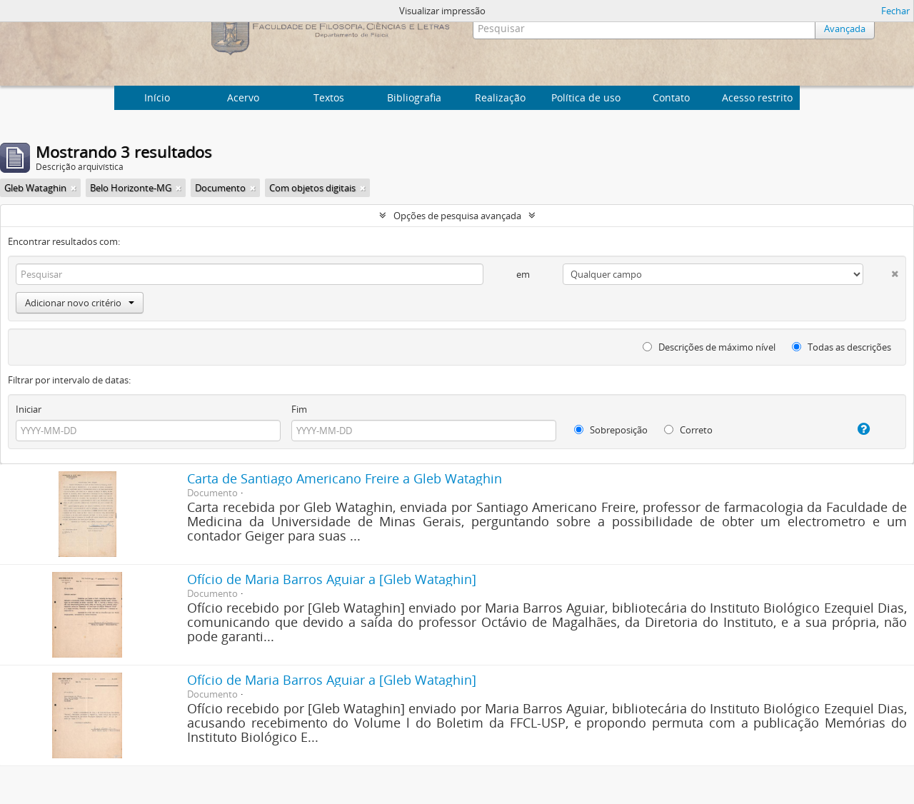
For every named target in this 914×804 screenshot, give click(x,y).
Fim (299, 409)
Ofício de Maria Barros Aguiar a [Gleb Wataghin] (331, 579)
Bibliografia (414, 97)
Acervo (243, 97)
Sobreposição (611, 429)
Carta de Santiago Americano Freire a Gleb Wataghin (344, 478)
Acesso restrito (757, 97)
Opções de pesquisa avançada (457, 215)
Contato (671, 97)
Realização (500, 97)
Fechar (895, 10)
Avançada (844, 28)
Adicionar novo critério (79, 302)
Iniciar (28, 409)
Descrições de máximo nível (709, 347)
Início (157, 97)
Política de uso (586, 97)
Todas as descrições (841, 347)
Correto (688, 429)
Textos (328, 97)
